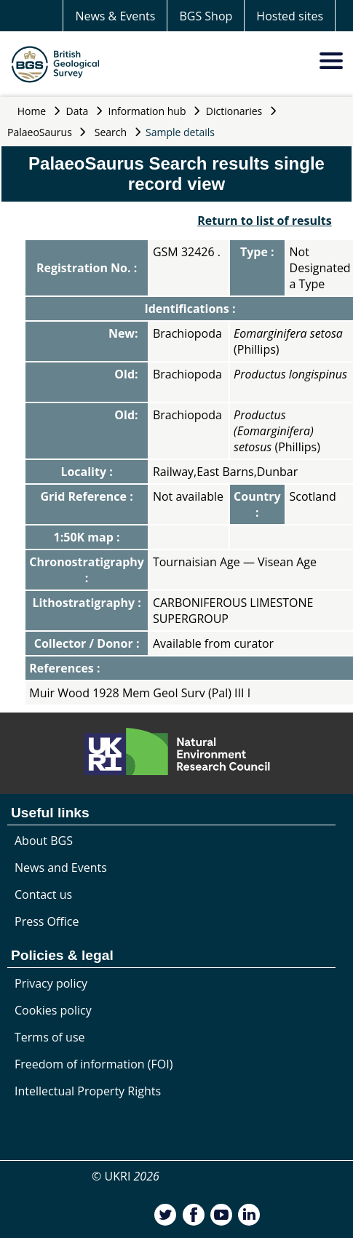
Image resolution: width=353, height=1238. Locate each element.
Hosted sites (289, 16)
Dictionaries (234, 111)
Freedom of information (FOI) (93, 1064)
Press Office (47, 921)
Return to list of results (264, 221)
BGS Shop (205, 16)
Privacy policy (51, 983)
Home (32, 111)
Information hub (147, 111)
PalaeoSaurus (39, 132)
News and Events (61, 868)
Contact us (43, 894)
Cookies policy (53, 1010)
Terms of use (50, 1037)
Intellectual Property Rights (88, 1091)
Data (77, 111)
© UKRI (125, 1176)
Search (111, 132)
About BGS (44, 841)
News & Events (115, 16)
